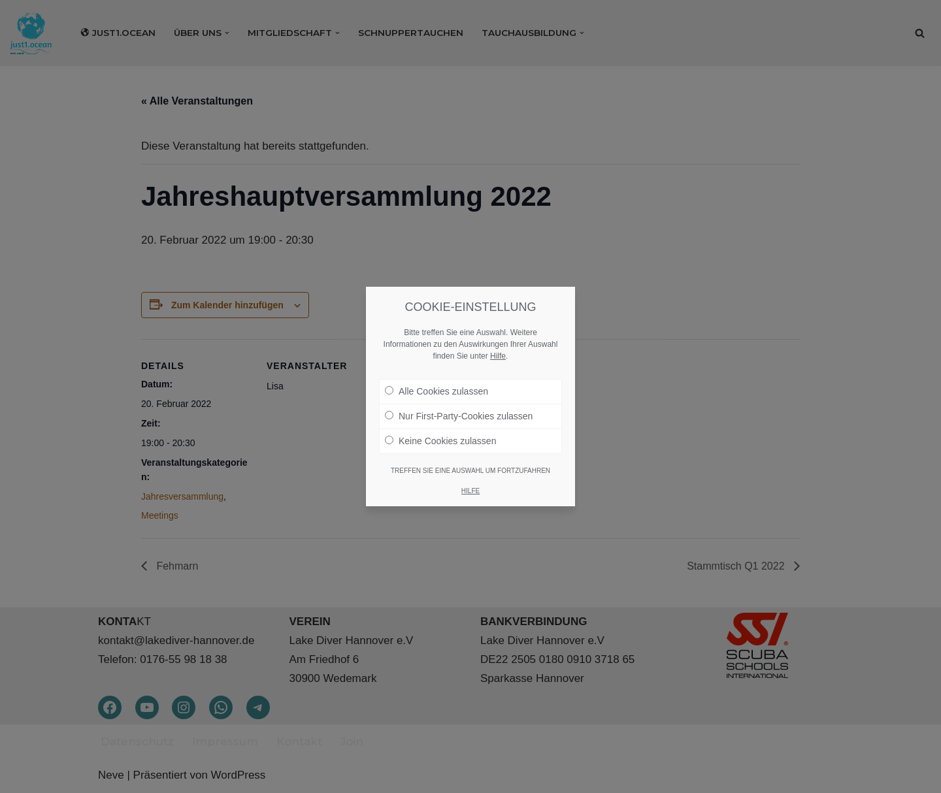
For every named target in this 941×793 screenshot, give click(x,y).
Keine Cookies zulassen (440, 439)
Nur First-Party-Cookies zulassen (459, 415)
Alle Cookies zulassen (436, 390)
